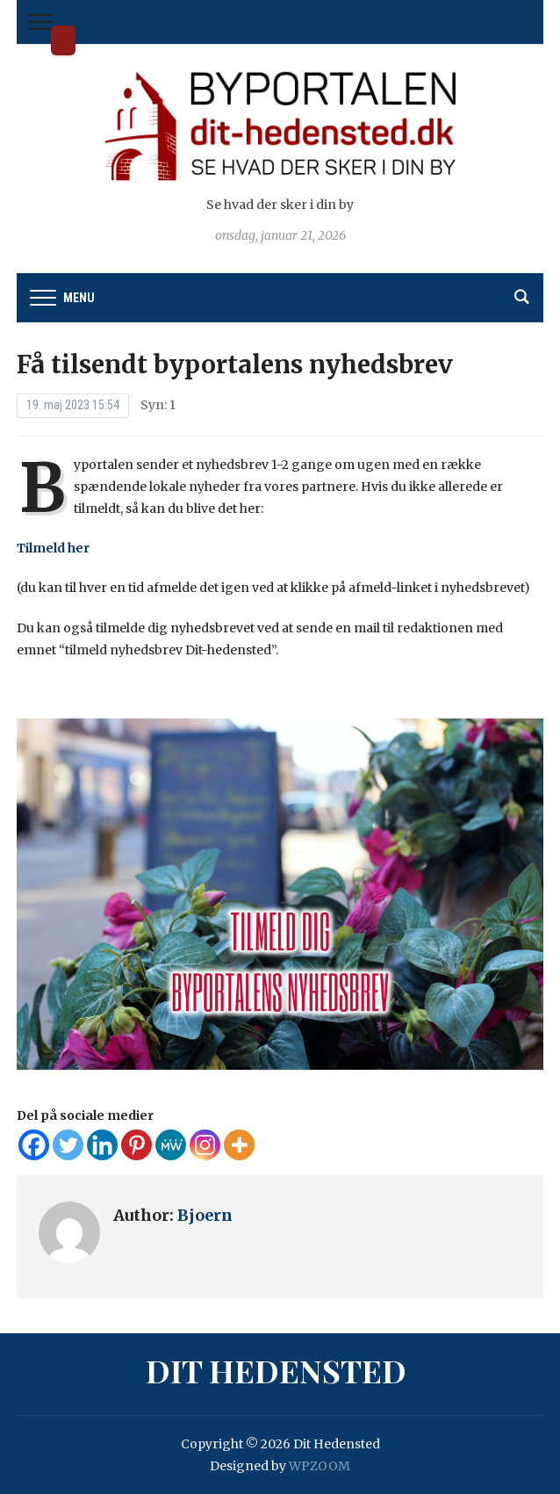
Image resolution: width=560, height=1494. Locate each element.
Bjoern (205, 1215)
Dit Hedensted (63, 40)
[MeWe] (170, 1145)
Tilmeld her (53, 548)
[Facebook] (33, 1145)
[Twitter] (68, 1145)
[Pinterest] (136, 1145)
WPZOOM (319, 1466)
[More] (239, 1145)
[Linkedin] (102, 1145)
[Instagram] (205, 1145)
